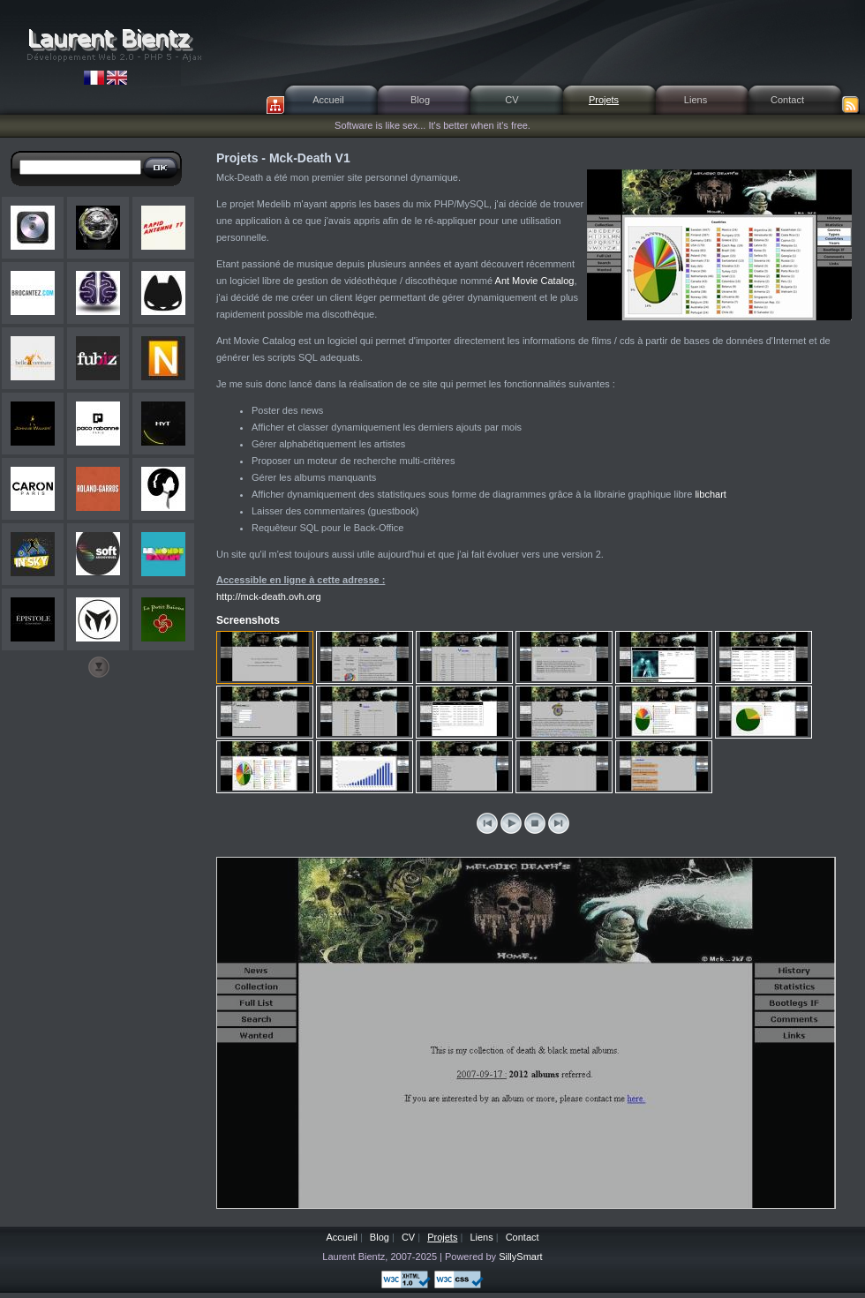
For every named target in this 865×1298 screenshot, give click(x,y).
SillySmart (521, 1256)
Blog (420, 99)
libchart (710, 494)
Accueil (327, 99)
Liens (695, 99)
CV (511, 99)
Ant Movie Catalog (535, 280)
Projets (604, 99)
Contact (787, 99)
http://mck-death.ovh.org (268, 596)
